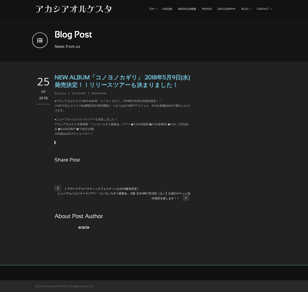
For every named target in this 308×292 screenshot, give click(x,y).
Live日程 (167, 9)
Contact (263, 9)
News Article (99, 93)
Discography (226, 9)
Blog (245, 9)
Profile (207, 9)
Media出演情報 (187, 9)
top (151, 9)
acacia (62, 93)
